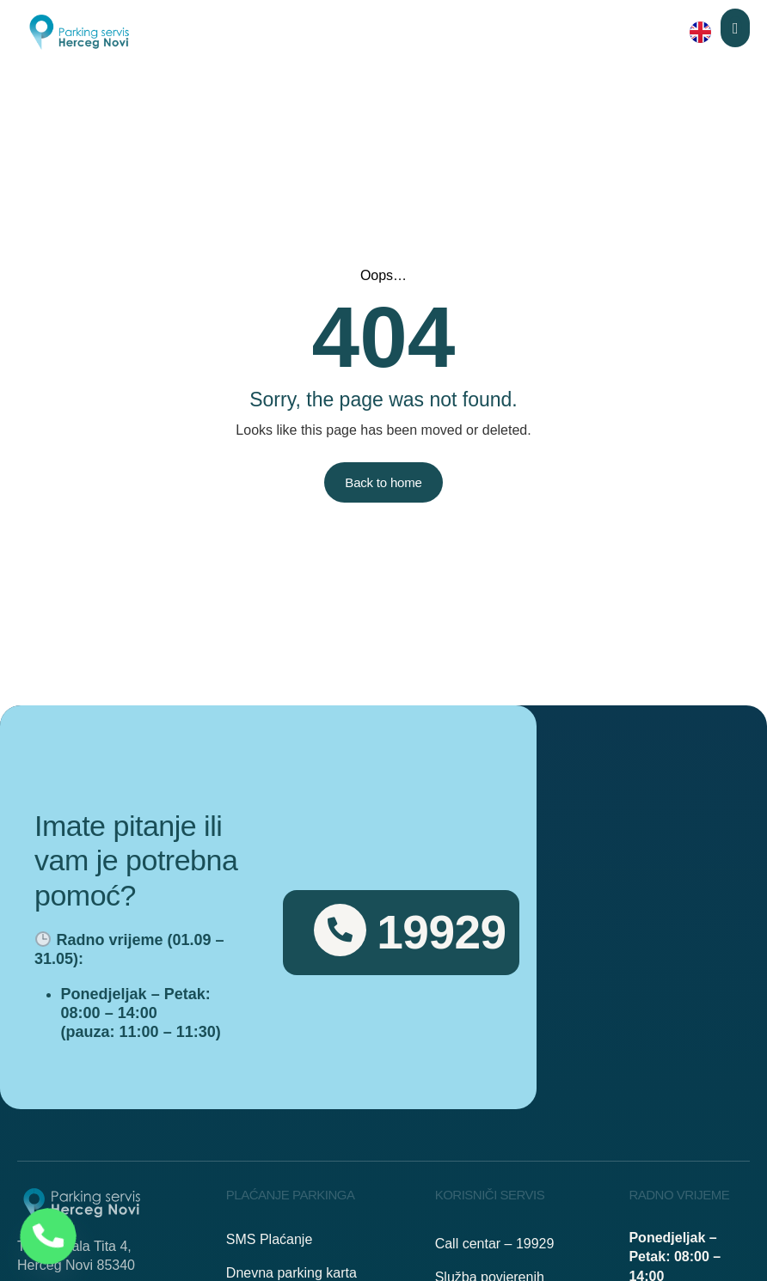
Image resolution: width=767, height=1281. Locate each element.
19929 (441, 932)
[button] (735, 28)
